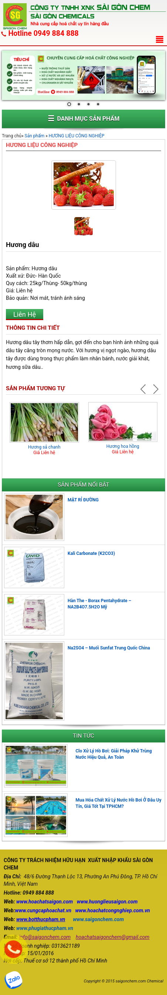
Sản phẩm (35, 135)
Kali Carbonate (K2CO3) (91, 553)
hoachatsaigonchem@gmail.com (112, 937)
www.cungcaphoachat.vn (43, 910)
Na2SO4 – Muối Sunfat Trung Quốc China (109, 648)
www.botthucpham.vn (40, 919)
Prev (144, 389)
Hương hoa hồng (122, 446)
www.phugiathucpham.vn (44, 928)
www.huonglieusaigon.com (107, 902)
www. (22, 902)
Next (155, 389)
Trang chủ (11, 135)
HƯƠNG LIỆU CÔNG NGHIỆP (77, 135)
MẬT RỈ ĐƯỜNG (83, 499)
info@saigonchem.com (45, 937)
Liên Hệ (24, 314)
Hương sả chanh (44, 447)
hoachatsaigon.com (50, 902)
